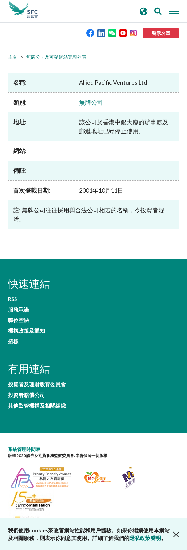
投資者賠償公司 (26, 395)
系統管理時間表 (24, 449)
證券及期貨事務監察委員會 (23, 9)
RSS (12, 299)
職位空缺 (18, 320)
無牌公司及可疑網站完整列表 (56, 57)
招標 (13, 341)
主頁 (12, 57)
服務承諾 (18, 309)
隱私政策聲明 (145, 538)
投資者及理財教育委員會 (37, 384)
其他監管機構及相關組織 (37, 405)
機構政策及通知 (26, 330)
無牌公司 (91, 102)
